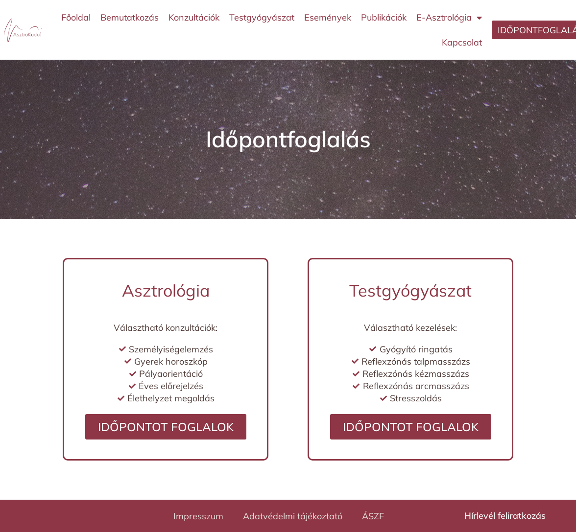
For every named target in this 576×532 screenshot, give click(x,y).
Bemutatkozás (129, 17)
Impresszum (198, 516)
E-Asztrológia (449, 17)
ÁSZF (373, 516)
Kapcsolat (462, 42)
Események (327, 17)
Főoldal (76, 17)
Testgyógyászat (261, 17)
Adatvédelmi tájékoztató (292, 516)
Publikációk (384, 17)
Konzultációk (193, 17)
